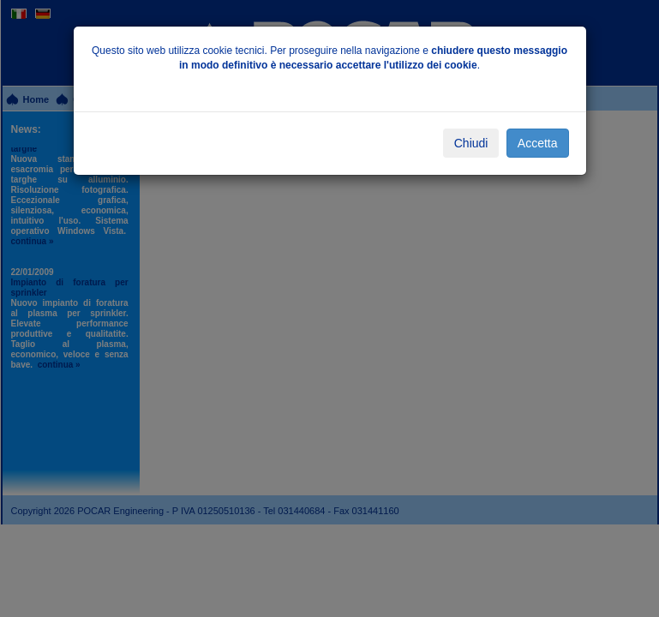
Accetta (538, 143)
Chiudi (471, 143)
